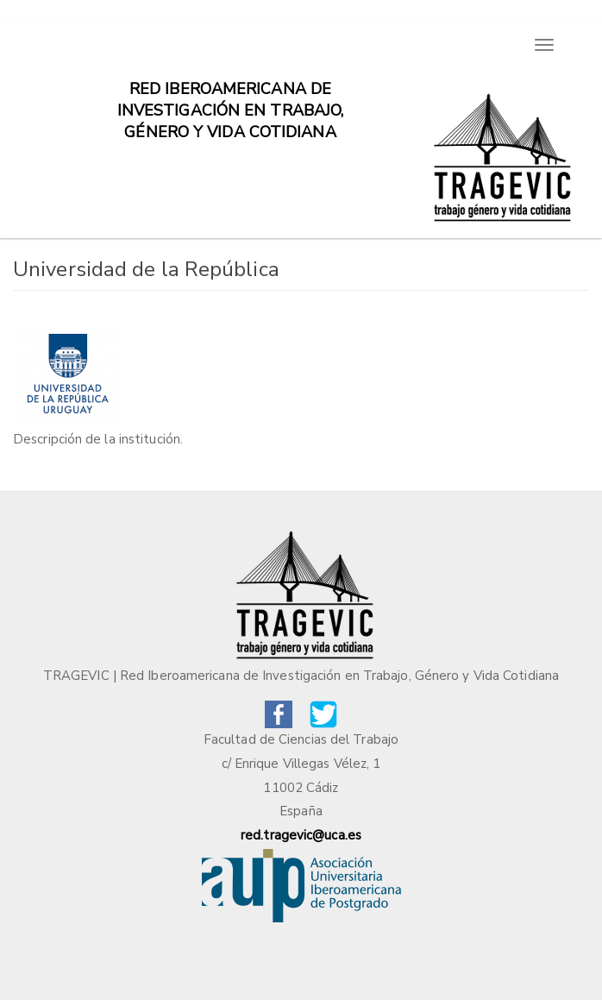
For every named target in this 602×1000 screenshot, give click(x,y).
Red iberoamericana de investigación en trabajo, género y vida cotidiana (230, 97)
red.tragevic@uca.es (301, 835)
